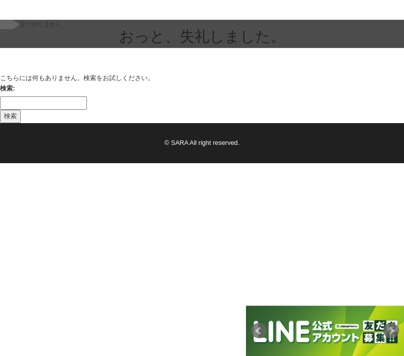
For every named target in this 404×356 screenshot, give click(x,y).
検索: (7, 88)
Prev (259, 331)
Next (391, 331)
